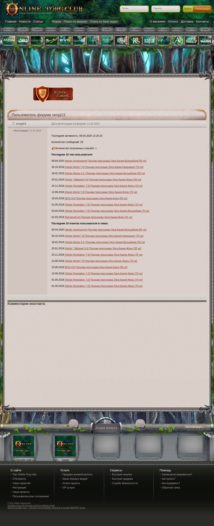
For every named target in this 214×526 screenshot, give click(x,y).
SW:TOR (191, 29)
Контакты (202, 21)
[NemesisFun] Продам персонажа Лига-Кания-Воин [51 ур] (98, 217)
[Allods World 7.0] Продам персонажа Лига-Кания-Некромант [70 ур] (104, 167)
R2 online (135, 29)
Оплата (173, 21)
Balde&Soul (51, 29)
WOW (205, 29)
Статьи (38, 21)
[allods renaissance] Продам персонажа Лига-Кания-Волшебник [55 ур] (105, 160)
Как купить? (168, 478)
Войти (187, 8)
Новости (24, 21)
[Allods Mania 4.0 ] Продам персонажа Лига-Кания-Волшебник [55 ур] (105, 173)
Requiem (149, 29)
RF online (163, 29)
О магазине (157, 21)
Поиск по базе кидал (104, 21)
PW (121, 29)
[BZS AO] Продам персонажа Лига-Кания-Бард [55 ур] (96, 198)
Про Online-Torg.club (24, 474)
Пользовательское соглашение (31, 496)
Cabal (37, 29)
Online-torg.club (39, 9)
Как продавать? (171, 483)
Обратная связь (171, 487)
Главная (10, 21)
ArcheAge (177, 29)
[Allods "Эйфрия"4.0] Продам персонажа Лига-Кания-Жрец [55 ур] (103, 179)
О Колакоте (19, 478)
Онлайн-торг (24, 459)
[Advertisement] (127, 75)
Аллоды (9, 29)
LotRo (107, 29)
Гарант (66, 459)
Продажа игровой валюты (77, 474)
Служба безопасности (125, 483)
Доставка (187, 21)
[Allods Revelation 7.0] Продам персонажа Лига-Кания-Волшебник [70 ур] (107, 210)
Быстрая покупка (122, 474)
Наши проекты (21, 492)
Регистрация (202, 8)
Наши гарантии (21, 483)
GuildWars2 (79, 29)
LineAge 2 (93, 29)
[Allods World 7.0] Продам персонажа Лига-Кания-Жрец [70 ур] (101, 192)
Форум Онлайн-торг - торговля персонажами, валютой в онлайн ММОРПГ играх (46, 508)
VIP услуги (68, 487)
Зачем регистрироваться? (177, 474)
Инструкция (19, 487)
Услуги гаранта (71, 483)
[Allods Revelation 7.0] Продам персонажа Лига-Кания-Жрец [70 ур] (103, 185)
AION (23, 29)
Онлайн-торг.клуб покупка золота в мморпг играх (31, 505)
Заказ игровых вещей (75, 478)
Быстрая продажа (122, 478)
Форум (56, 21)
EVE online (65, 29)
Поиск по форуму (75, 21)
